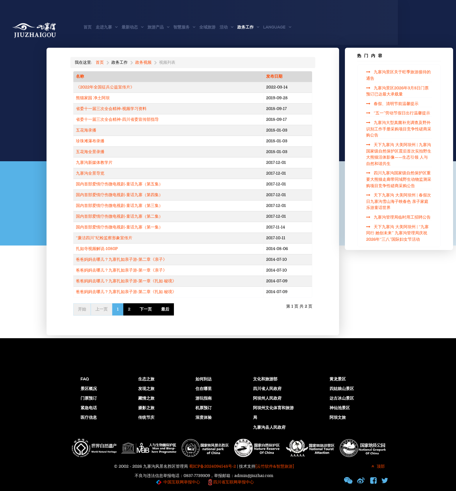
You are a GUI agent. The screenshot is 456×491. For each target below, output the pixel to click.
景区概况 (89, 388)
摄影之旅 (146, 408)
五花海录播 (86, 130)
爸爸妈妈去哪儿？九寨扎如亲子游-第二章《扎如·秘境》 (126, 291)
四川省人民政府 (267, 388)
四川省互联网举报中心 (233, 482)
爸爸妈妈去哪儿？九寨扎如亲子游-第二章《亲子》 (121, 259)
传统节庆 (146, 417)
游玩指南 (203, 398)
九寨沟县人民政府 (269, 427)
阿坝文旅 (337, 417)
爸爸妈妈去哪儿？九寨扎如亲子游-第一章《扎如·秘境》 (126, 281)
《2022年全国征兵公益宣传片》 (105, 87)
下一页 (146, 309)
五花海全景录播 (90, 151)
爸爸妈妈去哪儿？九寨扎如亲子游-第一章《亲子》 (121, 270)
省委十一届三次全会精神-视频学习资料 (111, 108)
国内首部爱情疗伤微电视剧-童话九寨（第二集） (119, 216)
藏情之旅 (146, 398)
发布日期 (274, 76)
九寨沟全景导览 (90, 173)
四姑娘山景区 (341, 388)
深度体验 (203, 417)
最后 (165, 309)
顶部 (377, 466)
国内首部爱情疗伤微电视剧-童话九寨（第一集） (119, 227)
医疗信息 (89, 417)
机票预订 (203, 408)
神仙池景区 (339, 408)
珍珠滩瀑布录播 (90, 141)
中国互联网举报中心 (181, 482)
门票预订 (89, 398)
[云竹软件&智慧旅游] (274, 466)
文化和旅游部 (265, 379)
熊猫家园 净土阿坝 (93, 97)
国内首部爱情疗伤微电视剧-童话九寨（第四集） (119, 194)
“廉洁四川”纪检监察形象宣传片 (104, 237)
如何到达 (203, 379)
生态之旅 (146, 379)
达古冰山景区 (341, 398)
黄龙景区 (337, 379)
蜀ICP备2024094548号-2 (212, 466)
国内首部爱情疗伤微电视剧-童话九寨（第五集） (119, 184)
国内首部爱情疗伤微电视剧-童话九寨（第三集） (119, 205)
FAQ (85, 379)
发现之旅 (146, 388)
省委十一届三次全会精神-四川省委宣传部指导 (117, 119)
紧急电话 (89, 408)
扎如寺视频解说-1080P (97, 248)
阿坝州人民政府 (267, 398)
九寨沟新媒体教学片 (94, 162)
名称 (80, 76)
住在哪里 (203, 388)
